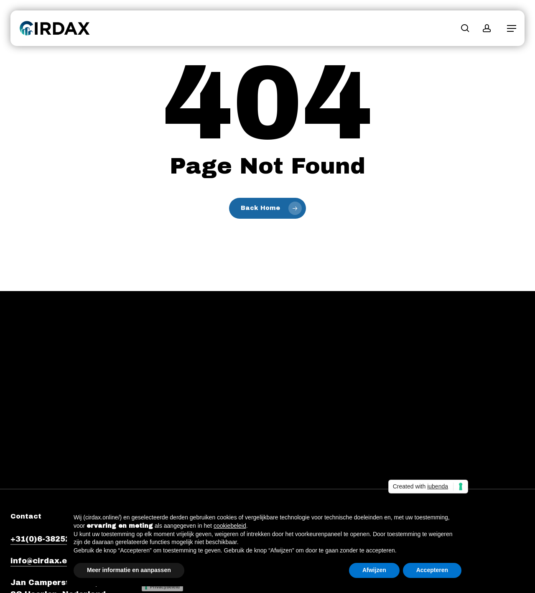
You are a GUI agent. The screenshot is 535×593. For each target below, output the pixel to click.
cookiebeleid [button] (230, 525)
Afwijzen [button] (374, 570)
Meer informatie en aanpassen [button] (129, 570)
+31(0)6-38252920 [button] (47, 539)
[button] (511, 28)
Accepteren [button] (432, 570)
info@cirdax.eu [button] (41, 561)
